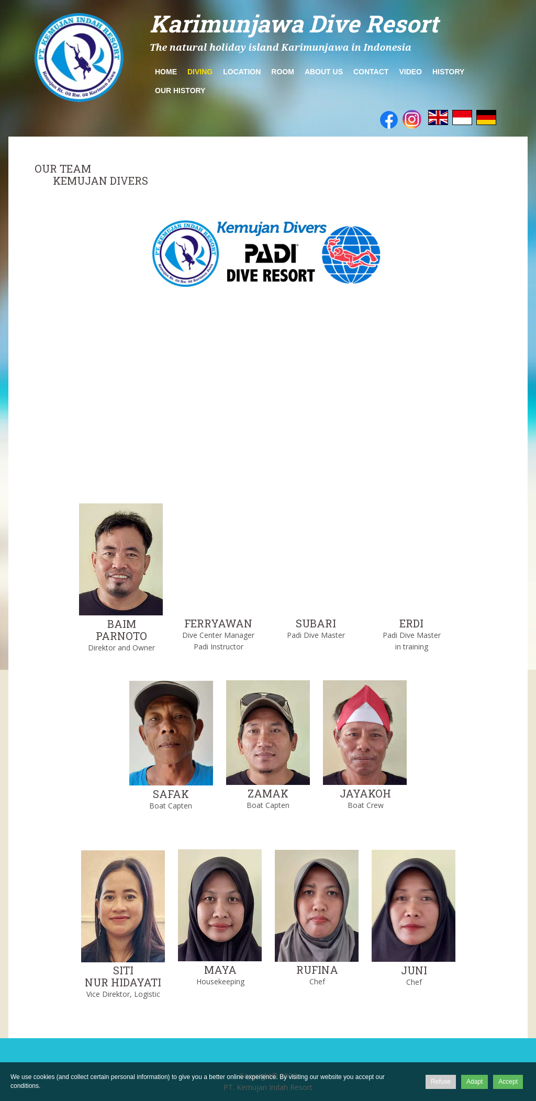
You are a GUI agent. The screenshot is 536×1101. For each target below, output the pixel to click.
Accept (508, 1081)
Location (242, 72)
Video (410, 72)
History (448, 72)
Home (166, 72)
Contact (370, 72)
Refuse (441, 1081)
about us (324, 72)
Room (282, 72)
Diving (200, 72)
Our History (180, 90)
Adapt (474, 1081)
